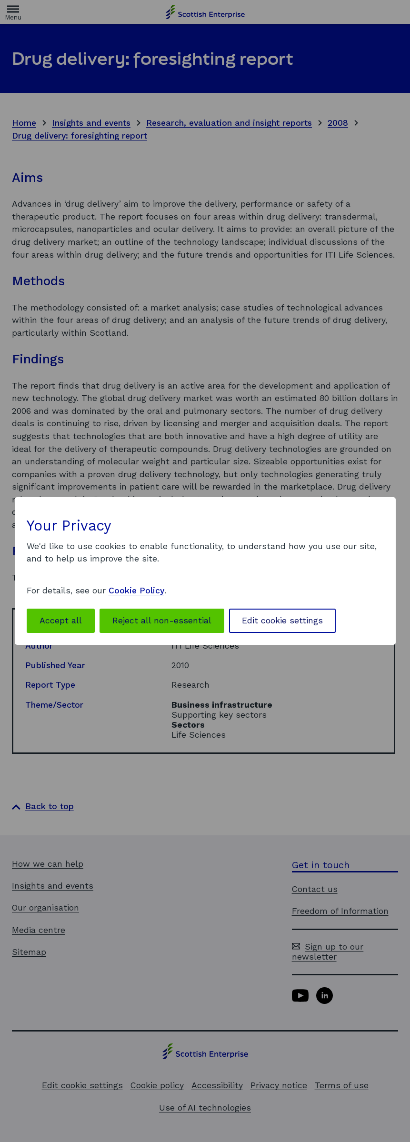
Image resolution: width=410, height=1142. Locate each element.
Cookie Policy (136, 590)
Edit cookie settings (282, 620)
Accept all (61, 620)
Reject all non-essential (161, 620)
